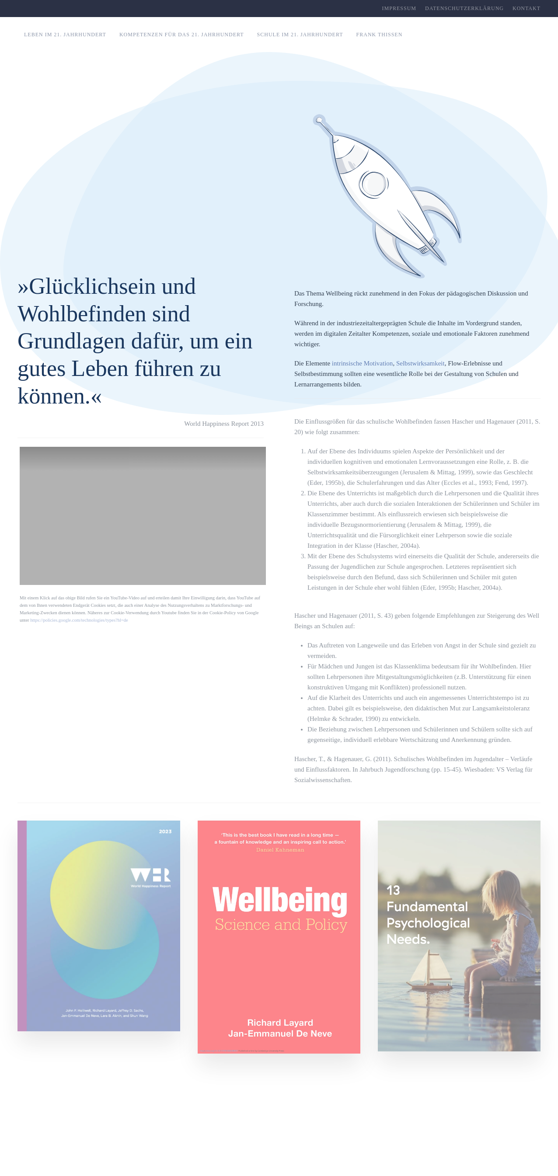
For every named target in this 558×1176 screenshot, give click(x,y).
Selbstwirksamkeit (420, 363)
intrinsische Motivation (362, 363)
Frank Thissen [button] (379, 34)
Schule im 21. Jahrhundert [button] (300, 34)
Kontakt (527, 8)
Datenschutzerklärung (464, 8)
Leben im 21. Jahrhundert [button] (65, 34)
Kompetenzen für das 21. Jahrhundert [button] (181, 34)
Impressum (399, 8)
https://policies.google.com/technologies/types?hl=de (79, 620)
